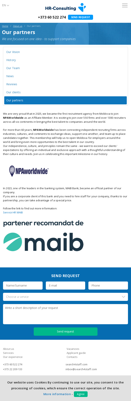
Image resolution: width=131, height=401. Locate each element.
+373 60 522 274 (52, 17)
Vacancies (73, 349)
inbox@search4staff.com (81, 369)
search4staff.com (77, 364)
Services (8, 353)
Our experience (13, 357)
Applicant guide (76, 353)
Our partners (14, 100)
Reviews (11, 84)
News (10, 76)
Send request (80, 17)
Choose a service (17, 297)
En (4, 5)
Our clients (13, 92)
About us (17, 25)
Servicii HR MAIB (13, 212)
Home (5, 25)
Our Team (13, 68)
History (11, 60)
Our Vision (13, 52)
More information (57, 394)
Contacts (72, 357)
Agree (81, 394)
